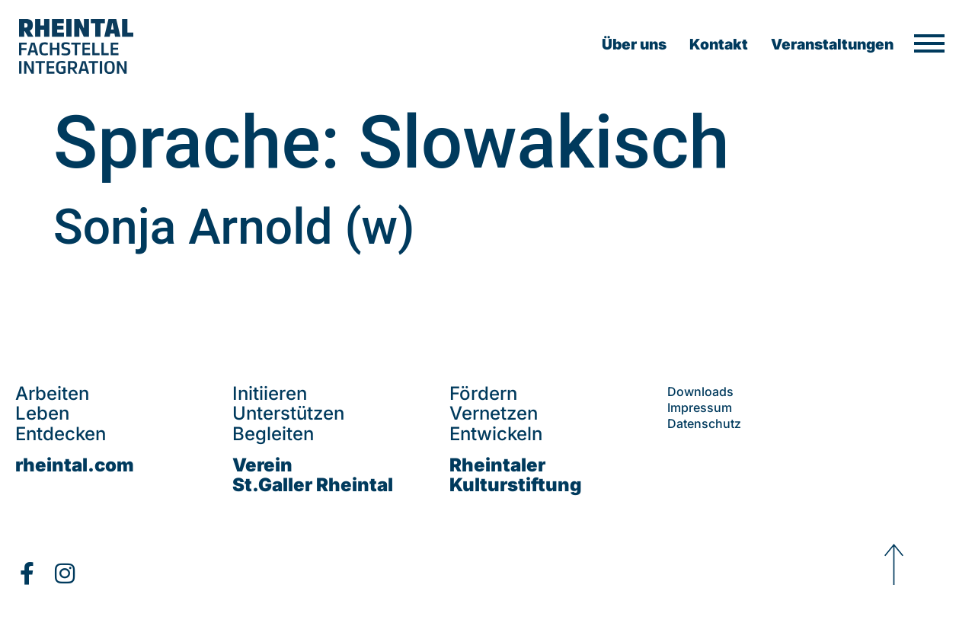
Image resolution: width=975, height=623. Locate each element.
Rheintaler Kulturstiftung (515, 475)
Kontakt (718, 44)
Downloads (700, 391)
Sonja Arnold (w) (233, 227)
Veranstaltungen (832, 44)
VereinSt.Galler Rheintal (312, 475)
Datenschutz (704, 423)
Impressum (699, 407)
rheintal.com (74, 465)
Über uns (634, 44)
